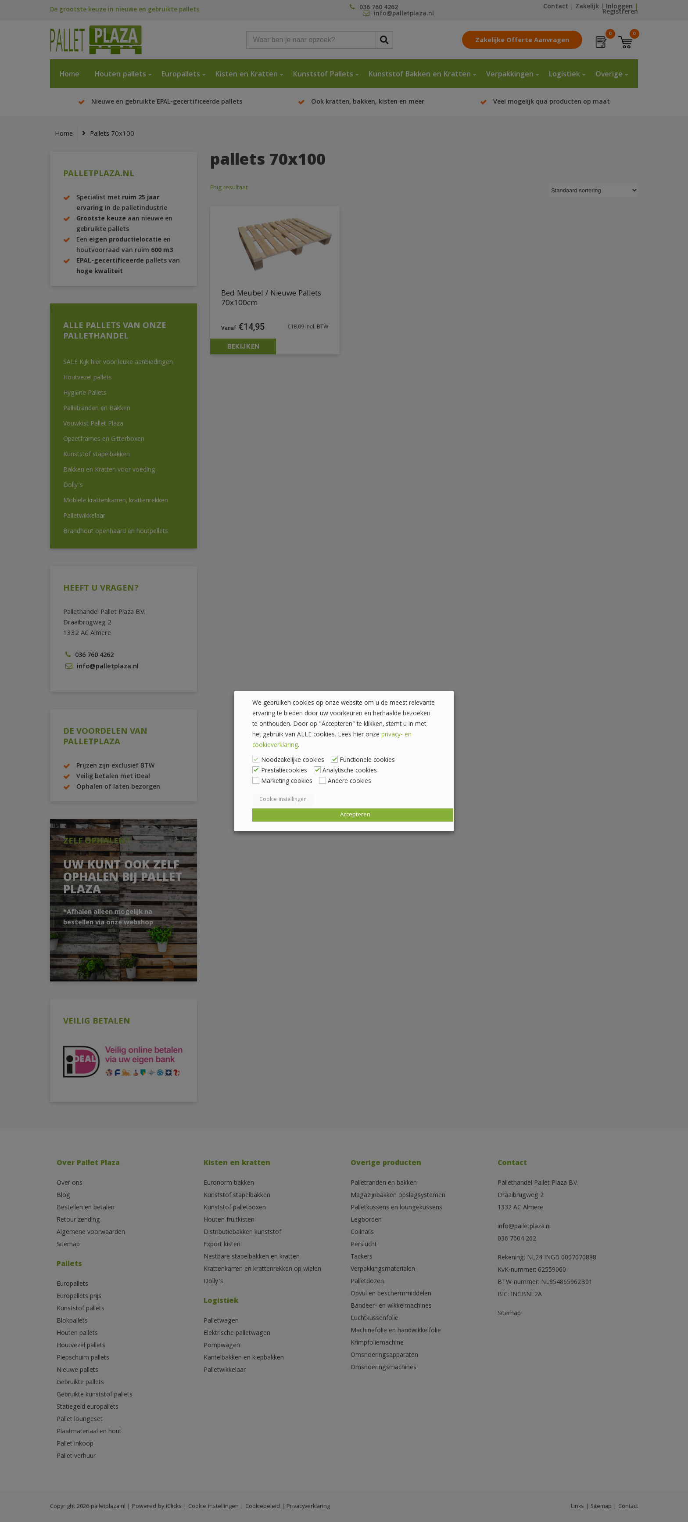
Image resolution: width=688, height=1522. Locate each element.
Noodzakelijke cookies (292, 760)
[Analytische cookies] (317, 769)
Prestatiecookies (284, 771)
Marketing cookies (286, 781)
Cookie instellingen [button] (283, 799)
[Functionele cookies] (334, 759)
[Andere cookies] (322, 780)
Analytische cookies (349, 771)
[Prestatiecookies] (255, 769)
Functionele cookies (367, 760)
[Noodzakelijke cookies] (255, 759)
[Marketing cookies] (255, 780)
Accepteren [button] (355, 815)
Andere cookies (349, 781)
